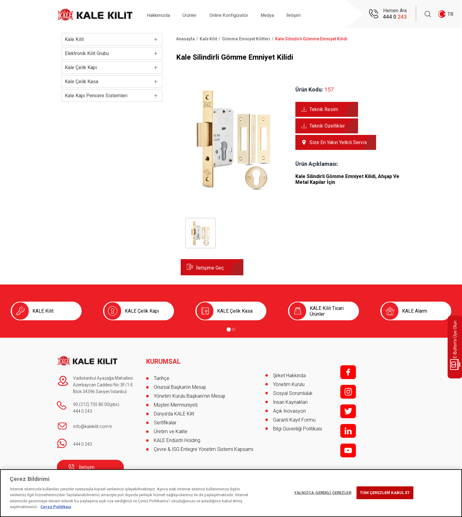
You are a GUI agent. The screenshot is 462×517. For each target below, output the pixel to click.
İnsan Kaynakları (290, 402)
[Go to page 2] (233, 329)
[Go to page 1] (229, 329)
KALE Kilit (43, 311)
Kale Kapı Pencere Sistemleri (96, 96)
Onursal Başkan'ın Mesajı (180, 384)
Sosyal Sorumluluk (292, 393)
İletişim (313, 14)
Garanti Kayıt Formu (295, 420)
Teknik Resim (323, 109)
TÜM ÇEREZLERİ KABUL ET (385, 492)
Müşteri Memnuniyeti (176, 402)
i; (348, 392)
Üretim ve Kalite (170, 429)
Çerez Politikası (55, 506)
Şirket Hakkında (289, 375)
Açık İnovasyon (289, 411)
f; (348, 372)
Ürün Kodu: (309, 89)
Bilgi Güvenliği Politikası (297, 429)
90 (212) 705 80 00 (91, 404)
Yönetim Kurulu (289, 384)
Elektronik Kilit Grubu (87, 53)
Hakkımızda (161, 14)
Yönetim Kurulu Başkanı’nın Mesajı (189, 393)
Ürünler (196, 14)
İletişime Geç (210, 268)
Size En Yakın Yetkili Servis (338, 142)
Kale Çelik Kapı (81, 67)
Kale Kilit (74, 39)
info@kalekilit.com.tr (92, 426)
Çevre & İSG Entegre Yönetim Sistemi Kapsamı (203, 446)
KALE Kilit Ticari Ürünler (327, 311)
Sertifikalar (165, 420)
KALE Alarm (414, 311)
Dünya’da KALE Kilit (174, 411)
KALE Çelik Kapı (142, 311)
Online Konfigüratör (239, 14)
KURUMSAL (163, 359)
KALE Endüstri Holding (177, 438)
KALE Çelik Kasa (235, 311)
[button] (233, 190)
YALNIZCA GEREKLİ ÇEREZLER (322, 492)
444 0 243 (82, 411)
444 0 (395, 17)
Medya (282, 14)
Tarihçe (161, 375)
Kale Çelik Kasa (81, 81)
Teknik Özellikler (327, 126)
